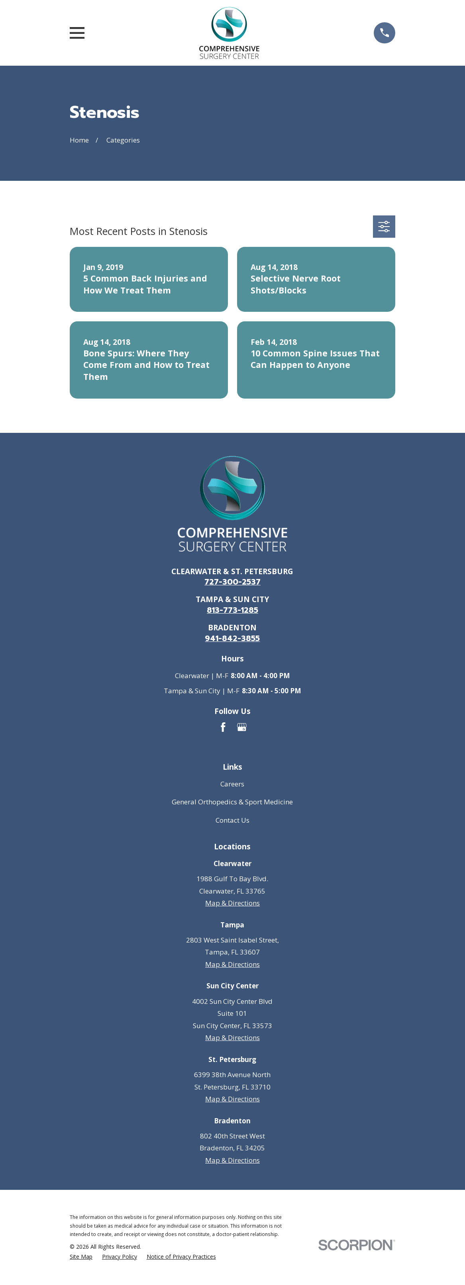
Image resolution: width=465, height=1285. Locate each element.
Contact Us (232, 820)
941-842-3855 (232, 638)
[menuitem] (81, 1257)
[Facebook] (223, 727)
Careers (232, 783)
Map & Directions (232, 903)
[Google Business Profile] (242, 727)
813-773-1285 (232, 610)
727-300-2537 (232, 582)
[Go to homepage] (229, 33)
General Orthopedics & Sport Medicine (232, 801)
